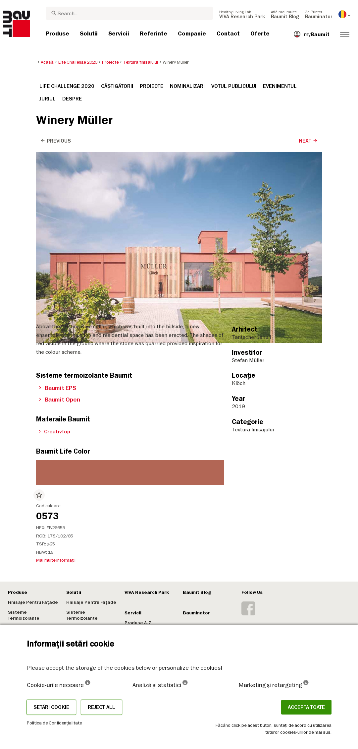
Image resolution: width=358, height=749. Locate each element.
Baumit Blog (197, 592)
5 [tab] (193, 157)
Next (308, 141)
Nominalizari (187, 86)
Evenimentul (280, 86)
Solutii (73, 592)
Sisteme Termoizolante (23, 615)
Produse (17, 592)
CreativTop (54, 431)
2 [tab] (164, 157)
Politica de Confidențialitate (54, 723)
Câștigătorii (117, 86)
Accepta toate (306, 707)
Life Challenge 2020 (66, 86)
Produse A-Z (138, 623)
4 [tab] (183, 157)
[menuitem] (242, 14)
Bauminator (196, 613)
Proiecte (151, 86)
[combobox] (129, 13)
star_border (39, 495)
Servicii (133, 613)
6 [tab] (203, 157)
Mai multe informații (56, 560)
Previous (55, 141)
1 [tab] (154, 157)
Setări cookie (51, 707)
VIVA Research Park (147, 592)
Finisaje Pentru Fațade (33, 602)
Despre (72, 98)
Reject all (101, 707)
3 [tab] (174, 157)
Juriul (47, 98)
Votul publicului (233, 86)
